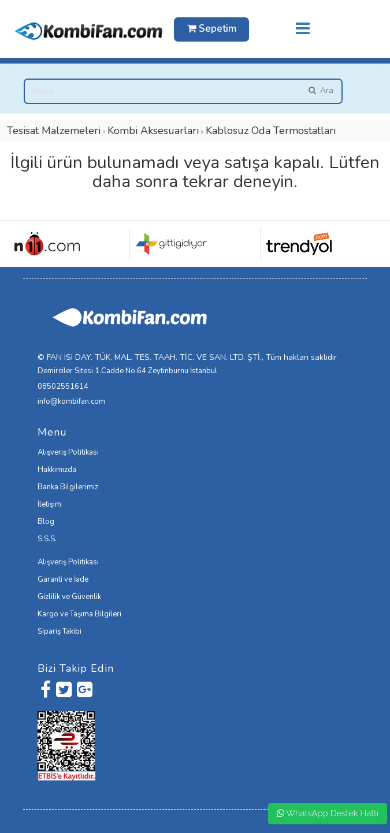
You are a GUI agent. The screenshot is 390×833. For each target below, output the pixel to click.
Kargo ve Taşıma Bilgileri (79, 614)
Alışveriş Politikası (68, 452)
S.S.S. (47, 539)
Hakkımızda (57, 469)
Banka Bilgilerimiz (68, 487)
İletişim (49, 504)
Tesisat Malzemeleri (54, 130)
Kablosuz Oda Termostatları (271, 130)
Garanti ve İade (63, 579)
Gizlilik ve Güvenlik (69, 597)
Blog (46, 521)
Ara (320, 90)
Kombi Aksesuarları (153, 130)
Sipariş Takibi (59, 631)
